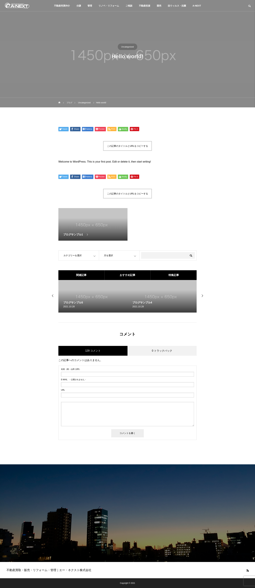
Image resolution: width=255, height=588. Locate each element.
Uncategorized (127, 47)
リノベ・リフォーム (109, 5)
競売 (159, 5)
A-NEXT (197, 5)
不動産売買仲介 (62, 5)
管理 (89, 5)
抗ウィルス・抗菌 (177, 5)
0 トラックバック (162, 350)
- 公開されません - (73, 380)
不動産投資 (144, 5)
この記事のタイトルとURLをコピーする (127, 146)
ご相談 (129, 5)
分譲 (78, 5)
